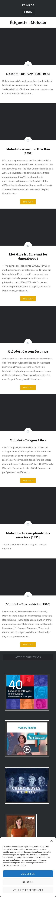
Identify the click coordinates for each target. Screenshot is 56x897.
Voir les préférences (28, 890)
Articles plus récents (28, 657)
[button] (51, 840)
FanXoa (28, 5)
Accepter (28, 873)
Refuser (28, 882)
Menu (29, 12)
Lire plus (28, 202)
